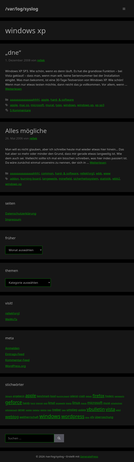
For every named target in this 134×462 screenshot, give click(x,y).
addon (14, 179)
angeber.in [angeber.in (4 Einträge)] (18, 396)
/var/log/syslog (21, 9)
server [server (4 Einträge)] (21, 409)
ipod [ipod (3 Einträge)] (45, 403)
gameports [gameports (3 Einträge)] (119, 396)
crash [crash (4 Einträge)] (82, 396)
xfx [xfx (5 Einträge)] (92, 417)
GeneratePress (89, 456)
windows (69, 105)
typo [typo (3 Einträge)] (64, 410)
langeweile (49, 179)
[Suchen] (59, 438)
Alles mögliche (26, 131)
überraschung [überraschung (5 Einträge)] (104, 417)
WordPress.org (15, 366)
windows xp (85, 105)
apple (45, 100)
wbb (99, 173)
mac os (24, 105)
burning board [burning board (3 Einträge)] (63, 396)
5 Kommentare (20, 110)
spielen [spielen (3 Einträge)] (29, 410)
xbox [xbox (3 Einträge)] (87, 417)
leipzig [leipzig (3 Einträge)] (69, 403)
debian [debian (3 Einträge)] (89, 396)
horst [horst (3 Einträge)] (33, 403)
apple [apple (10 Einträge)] (30, 395)
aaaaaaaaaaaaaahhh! (25, 100)
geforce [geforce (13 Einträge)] (13, 402)
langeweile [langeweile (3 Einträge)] (60, 403)
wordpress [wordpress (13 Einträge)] (72, 416)
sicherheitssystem (85, 179)
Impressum (13, 219)
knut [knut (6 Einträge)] (51, 403)
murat (50, 105)
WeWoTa (11, 319)
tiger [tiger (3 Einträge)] (49, 410)
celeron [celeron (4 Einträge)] (74, 396)
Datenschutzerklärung (20, 213)
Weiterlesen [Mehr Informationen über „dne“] (13, 89)
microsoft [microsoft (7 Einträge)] (94, 402)
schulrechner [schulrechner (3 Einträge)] (116, 403)
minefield (65, 179)
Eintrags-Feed (14, 354)
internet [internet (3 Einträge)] (39, 403)
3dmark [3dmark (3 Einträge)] (8, 396)
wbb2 (116, 179)
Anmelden (12, 348)
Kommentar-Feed (17, 360)
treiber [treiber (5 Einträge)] (56, 410)
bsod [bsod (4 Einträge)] (53, 396)
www (106, 173)
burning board (30, 179)
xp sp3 (99, 105)
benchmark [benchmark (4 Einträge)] (43, 396)
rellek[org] (87, 173)
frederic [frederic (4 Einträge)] (109, 396)
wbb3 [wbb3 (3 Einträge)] (118, 410)
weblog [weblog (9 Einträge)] (12, 416)
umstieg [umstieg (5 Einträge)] (71, 410)
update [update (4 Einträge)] (82, 409)
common (47, 173)
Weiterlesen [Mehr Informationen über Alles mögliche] (98, 163)
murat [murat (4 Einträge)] (106, 403)
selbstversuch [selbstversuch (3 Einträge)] (11, 410)
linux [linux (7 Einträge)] (76, 402)
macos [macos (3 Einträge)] (84, 403)
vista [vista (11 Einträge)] (110, 409)
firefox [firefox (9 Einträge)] (99, 395)
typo (59, 105)
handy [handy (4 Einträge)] (26, 403)
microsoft (37, 105)
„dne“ (13, 52)
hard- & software (62, 100)
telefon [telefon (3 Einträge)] (43, 410)
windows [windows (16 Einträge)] (49, 416)
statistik (105, 179)
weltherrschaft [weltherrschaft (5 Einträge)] (29, 417)
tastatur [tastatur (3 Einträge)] (36, 410)
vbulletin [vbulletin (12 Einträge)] (96, 409)
